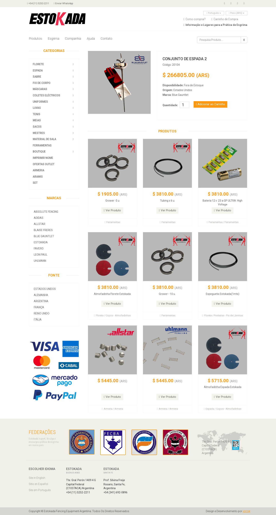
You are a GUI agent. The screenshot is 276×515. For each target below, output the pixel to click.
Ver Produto (112, 210)
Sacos (37, 126)
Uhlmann (40, 260)
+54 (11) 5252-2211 (40, 3)
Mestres (39, 132)
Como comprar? (194, 19)
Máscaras (40, 89)
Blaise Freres (43, 230)
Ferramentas (42, 145)
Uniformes (40, 101)
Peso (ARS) (236, 13)
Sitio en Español (38, 483)
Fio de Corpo (41, 82)
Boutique (39, 151)
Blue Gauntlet (44, 236)
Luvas (37, 107)
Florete (38, 64)
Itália (38, 319)
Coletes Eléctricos (46, 95)
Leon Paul (40, 254)
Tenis (36, 114)
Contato (106, 38)
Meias (37, 120)
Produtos (35, 38)
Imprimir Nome (43, 157)
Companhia (73, 38)
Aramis (38, 176)
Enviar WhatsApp (66, 3)
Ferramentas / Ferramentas (222, 222)
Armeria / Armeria (112, 408)
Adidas (38, 217)
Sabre (37, 76)
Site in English (37, 477)
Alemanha (41, 295)
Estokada (41, 242)
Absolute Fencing (46, 211)
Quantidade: (170, 105)
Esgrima (53, 38)
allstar (39, 224)
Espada (38, 70)
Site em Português (40, 490)
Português (213, 13)
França (39, 307)
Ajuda (91, 38)
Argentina (41, 301)
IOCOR (246, 511)
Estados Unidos (45, 288)
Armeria (38, 170)
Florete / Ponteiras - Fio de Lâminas (222, 315)
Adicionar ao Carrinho (210, 104)
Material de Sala (44, 139)
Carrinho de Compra (224, 19)
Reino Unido (41, 313)
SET (35, 182)
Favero (39, 248)
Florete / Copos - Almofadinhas (112, 315)
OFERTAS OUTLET (43, 164)
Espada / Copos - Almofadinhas (222, 408)
